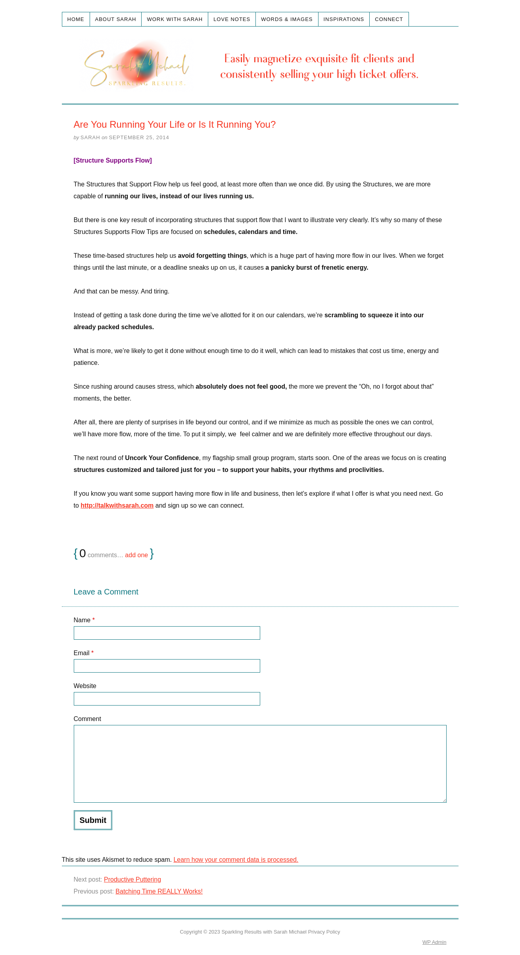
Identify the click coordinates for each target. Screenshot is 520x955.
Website (85, 686)
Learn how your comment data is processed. (235, 859)
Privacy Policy (324, 932)
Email (84, 653)
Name (84, 620)
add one (136, 555)
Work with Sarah (175, 19)
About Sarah (115, 19)
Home (75, 19)
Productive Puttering (132, 879)
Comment (87, 718)
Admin (434, 942)
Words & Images (287, 19)
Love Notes (231, 19)
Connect (389, 19)
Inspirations (344, 19)
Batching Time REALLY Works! (159, 891)
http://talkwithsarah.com (117, 505)
